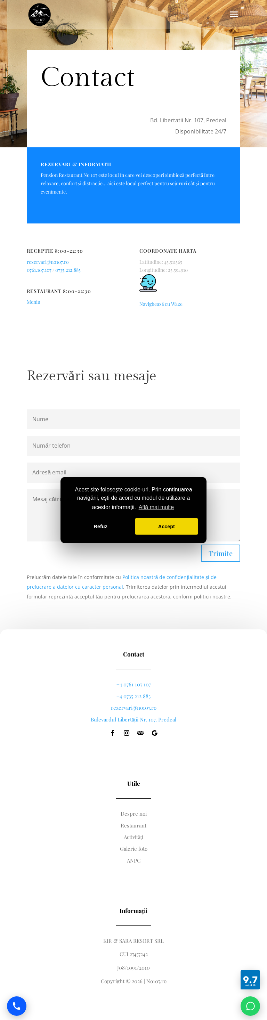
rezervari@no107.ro (48, 262)
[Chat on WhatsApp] (250, 1006)
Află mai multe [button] (156, 507)
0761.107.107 (39, 270)
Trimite (221, 553)
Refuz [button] (100, 526)
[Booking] (250, 979)
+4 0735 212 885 (133, 696)
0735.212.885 (68, 270)
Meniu (33, 302)
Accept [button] (166, 526)
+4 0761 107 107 (133, 684)
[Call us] (16, 1006)
